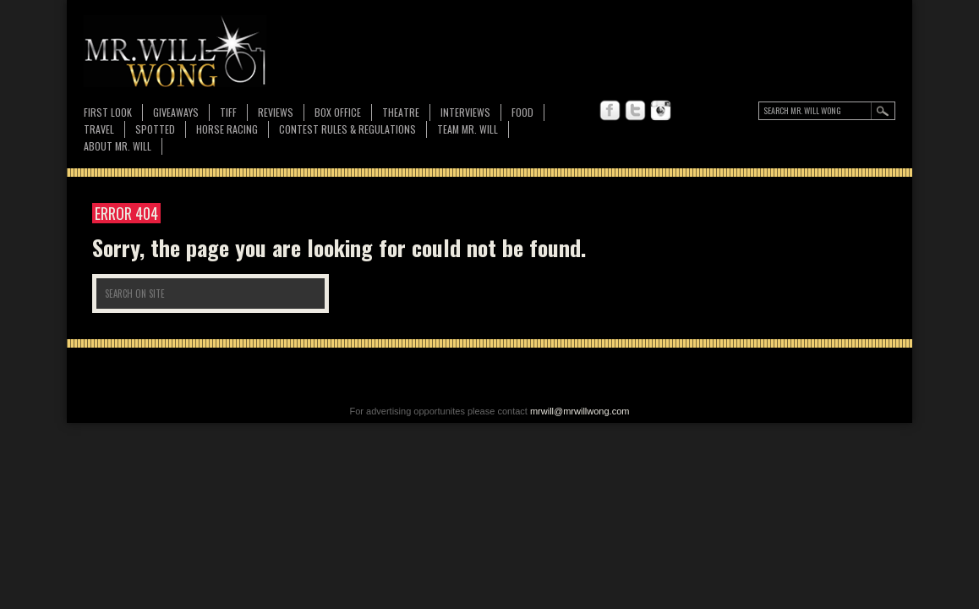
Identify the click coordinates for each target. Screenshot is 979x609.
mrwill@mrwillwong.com (580, 411)
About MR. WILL (117, 146)
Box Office (337, 112)
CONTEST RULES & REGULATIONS (347, 129)
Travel (99, 129)
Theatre (400, 112)
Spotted (155, 129)
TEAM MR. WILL (467, 129)
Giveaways (176, 112)
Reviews (275, 113)
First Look (108, 112)
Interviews (465, 112)
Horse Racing (227, 129)
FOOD (522, 112)
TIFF (228, 112)
